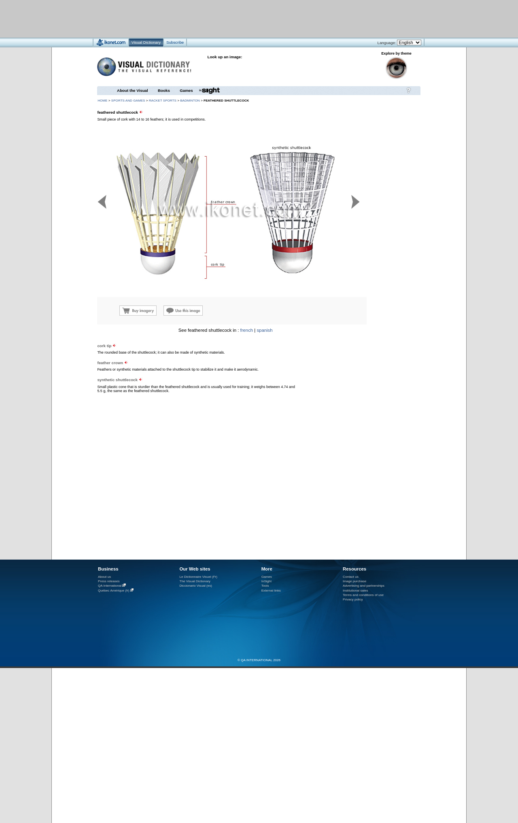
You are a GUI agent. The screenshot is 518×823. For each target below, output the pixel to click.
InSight (266, 581)
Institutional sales (355, 590)
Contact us (351, 577)
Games (186, 90)
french (246, 330)
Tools (265, 586)
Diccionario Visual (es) (195, 586)
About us (104, 577)
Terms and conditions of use (363, 595)
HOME (102, 100)
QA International (109, 586)
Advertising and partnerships (363, 586)
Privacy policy (353, 599)
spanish (264, 330)
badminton (190, 100)
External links (271, 590)
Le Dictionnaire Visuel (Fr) (198, 577)
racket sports (162, 100)
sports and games (128, 100)
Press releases (109, 581)
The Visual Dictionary (194, 581)
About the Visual (132, 90)
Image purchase (354, 581)
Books (164, 90)
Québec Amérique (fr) (114, 590)
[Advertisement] (235, 18)
